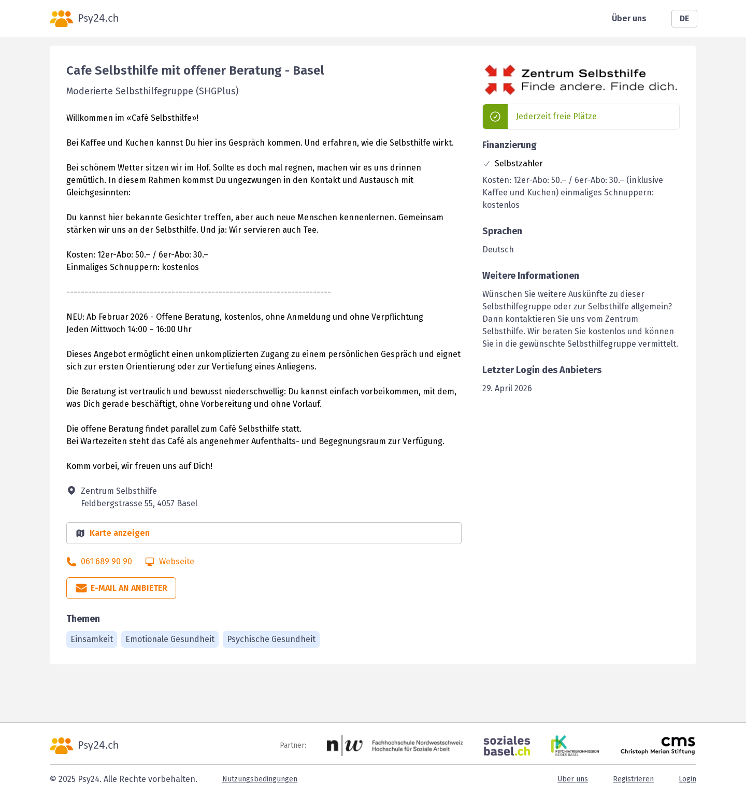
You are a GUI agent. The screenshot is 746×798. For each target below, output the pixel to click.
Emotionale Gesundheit (169, 639)
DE (684, 18)
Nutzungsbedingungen (259, 779)
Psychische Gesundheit (271, 639)
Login (687, 779)
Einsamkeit (91, 639)
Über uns (629, 18)
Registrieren (633, 779)
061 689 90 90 (106, 561)
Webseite (176, 561)
